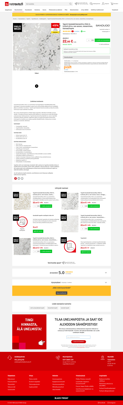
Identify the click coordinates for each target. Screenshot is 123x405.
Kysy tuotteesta (61, 293)
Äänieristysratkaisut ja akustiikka (106, 384)
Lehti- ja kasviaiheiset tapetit (37, 308)
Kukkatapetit (42, 19)
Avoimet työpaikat (34, 381)
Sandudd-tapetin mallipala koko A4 (43, 215)
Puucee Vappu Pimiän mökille (85, 386)
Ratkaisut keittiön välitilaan (104, 380)
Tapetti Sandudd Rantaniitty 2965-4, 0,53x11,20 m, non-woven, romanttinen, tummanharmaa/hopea (44, 240)
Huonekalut (28, 10)
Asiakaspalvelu (19, 357)
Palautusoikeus (12, 381)
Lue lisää (66, 69)
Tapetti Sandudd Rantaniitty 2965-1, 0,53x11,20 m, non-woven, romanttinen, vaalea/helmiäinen (92, 217)
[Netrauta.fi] (14, 4)
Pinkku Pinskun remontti (83, 379)
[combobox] (49, 4)
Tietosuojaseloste (34, 384)
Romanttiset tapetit (52, 308)
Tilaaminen (11, 376)
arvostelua (75, 31)
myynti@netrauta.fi (68, 364)
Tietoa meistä (33, 379)
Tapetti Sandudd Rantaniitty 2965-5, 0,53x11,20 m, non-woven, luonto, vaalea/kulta (43, 194)
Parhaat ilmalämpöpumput (107, 388)
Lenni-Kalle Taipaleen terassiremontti (82, 382)
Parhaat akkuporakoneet (106, 391)
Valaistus (37, 10)
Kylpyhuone (8, 10)
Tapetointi (83, 238)
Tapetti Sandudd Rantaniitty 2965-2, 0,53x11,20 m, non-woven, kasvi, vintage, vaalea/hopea (93, 194)
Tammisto (111, 360)
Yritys (31, 376)
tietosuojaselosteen (81, 347)
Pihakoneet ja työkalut (55, 10)
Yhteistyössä (80, 376)
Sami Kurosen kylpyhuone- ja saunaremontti (84, 390)
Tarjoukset (115, 10)
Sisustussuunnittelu (58, 384)
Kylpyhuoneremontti (58, 381)
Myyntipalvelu (67, 357)
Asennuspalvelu (57, 379)
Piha (66, 10)
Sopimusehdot (33, 387)
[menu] (54, 10)
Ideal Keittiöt (56, 389)
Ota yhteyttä (19, 360)
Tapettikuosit (34, 19)
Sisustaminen (18, 10)
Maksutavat (11, 379)
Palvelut (55, 376)
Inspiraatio (103, 376)
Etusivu (15, 19)
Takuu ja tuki (11, 387)
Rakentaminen (74, 10)
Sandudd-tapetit (65, 308)
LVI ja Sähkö (84, 10)
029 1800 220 (68, 360)
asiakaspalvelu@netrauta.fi (22, 362)
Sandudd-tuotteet (104, 29)
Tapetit (28, 19)
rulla (38, 206)
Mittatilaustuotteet (58, 387)
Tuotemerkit (11, 389)
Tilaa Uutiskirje (78, 341)
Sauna (44, 10)
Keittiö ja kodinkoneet (97, 10)
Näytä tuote (38, 231)
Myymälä (110, 357)
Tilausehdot (11, 384)
